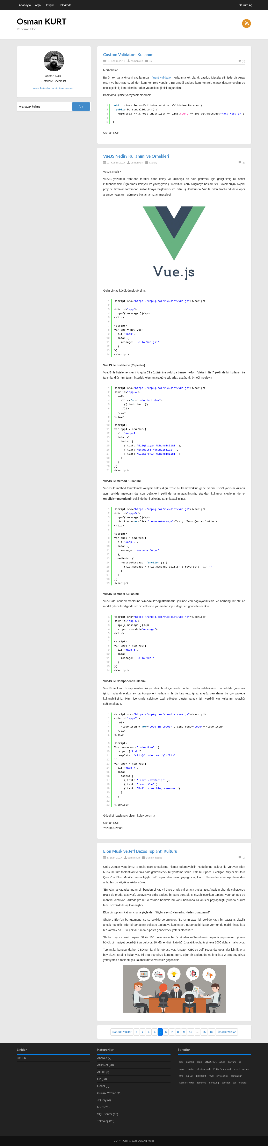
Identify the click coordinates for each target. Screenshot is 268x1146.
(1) (242, 162)
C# (150, 61)
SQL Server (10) (107, 1114)
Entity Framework (222, 1069)
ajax (181, 1062)
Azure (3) (103, 1072)
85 (204, 1032)
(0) (242, 61)
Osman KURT (42, 21)
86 (211, 1032)
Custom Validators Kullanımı (129, 54)
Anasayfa (25, 5)
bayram (232, 1062)
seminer (226, 1082)
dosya (182, 1069)
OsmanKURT (187, 1082)
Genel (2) (103, 1086)
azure (222, 1062)
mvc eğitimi (222, 1076)
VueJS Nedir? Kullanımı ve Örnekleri (136, 156)
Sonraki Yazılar (122, 1032)
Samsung (214, 1082)
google (245, 1069)
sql (234, 1082)
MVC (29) (103, 1107)
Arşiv (38, 5)
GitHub (21, 1058)
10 (190, 1032)
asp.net (211, 1062)
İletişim (50, 5)
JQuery (153, 162)
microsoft (200, 1075)
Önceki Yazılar (227, 1032)
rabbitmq (201, 1082)
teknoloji (243, 1082)
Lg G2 (189, 1076)
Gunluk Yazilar (153, 857)
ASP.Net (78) (105, 1065)
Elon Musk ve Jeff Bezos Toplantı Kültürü (140, 851)
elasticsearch (203, 1069)
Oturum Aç (245, 5)
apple (199, 1062)
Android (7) (104, 1058)
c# (240, 1062)
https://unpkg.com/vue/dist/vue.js (161, 301)
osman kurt (236, 1076)
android (190, 1062)
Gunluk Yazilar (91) (109, 1093)
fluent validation (162, 77)
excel (237, 1069)
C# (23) (102, 1079)
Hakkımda (65, 5)
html (181, 1076)
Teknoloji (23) (105, 1121)
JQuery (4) (104, 1100)
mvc (211, 1075)
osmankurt (137, 61)
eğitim (191, 1069)
